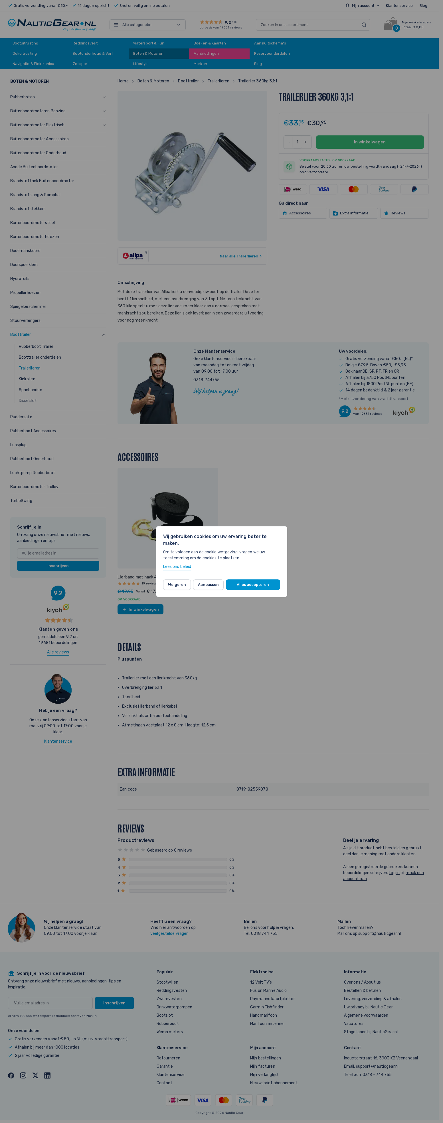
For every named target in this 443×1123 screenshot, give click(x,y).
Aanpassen (208, 584)
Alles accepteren (253, 584)
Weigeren (177, 584)
